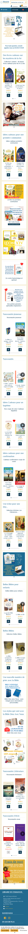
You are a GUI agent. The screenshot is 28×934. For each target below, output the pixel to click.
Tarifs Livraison (8, 908)
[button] (23, 81)
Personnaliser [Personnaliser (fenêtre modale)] (23, 930)
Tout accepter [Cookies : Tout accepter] (5, 930)
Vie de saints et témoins (14, 224)
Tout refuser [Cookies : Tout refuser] (14, 930)
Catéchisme (15, 9)
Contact (6, 906)
